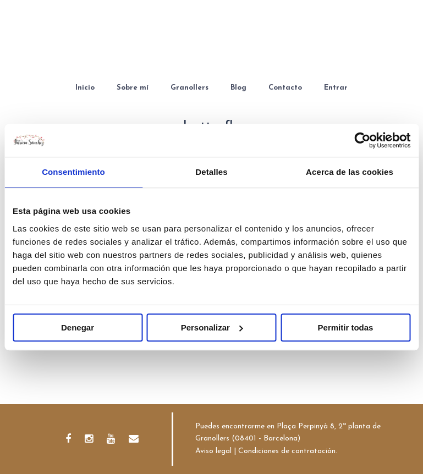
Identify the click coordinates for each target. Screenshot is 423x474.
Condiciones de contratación (287, 451)
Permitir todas (345, 327)
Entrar (336, 87)
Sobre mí (133, 87)
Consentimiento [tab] (73, 172)
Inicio (85, 87)
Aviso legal (213, 451)
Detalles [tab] (211, 172)
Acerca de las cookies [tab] (349, 172)
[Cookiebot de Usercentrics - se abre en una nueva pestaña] (362, 140)
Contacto (285, 87)
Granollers (189, 87)
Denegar (77, 327)
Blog (238, 87)
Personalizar (212, 327)
